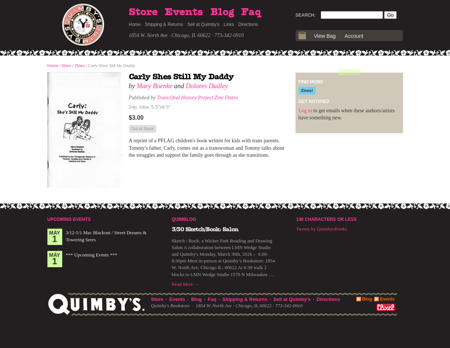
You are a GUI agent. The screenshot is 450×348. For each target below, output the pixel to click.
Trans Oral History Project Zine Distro (197, 97)
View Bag (325, 36)
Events (184, 12)
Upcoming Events (69, 219)
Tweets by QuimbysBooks (321, 229)
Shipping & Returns (164, 24)
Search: (306, 15)
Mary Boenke (154, 86)
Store (143, 12)
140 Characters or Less (326, 219)
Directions (248, 24)
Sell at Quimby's (203, 24)
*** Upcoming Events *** (91, 255)
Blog (222, 12)
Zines (80, 65)
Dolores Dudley (207, 86)
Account (353, 36)
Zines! (307, 90)
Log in (305, 110)
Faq (251, 12)
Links (229, 24)
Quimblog (184, 219)
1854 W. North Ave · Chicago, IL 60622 (170, 35)
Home (135, 24)
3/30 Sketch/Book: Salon (205, 229)
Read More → (185, 284)
